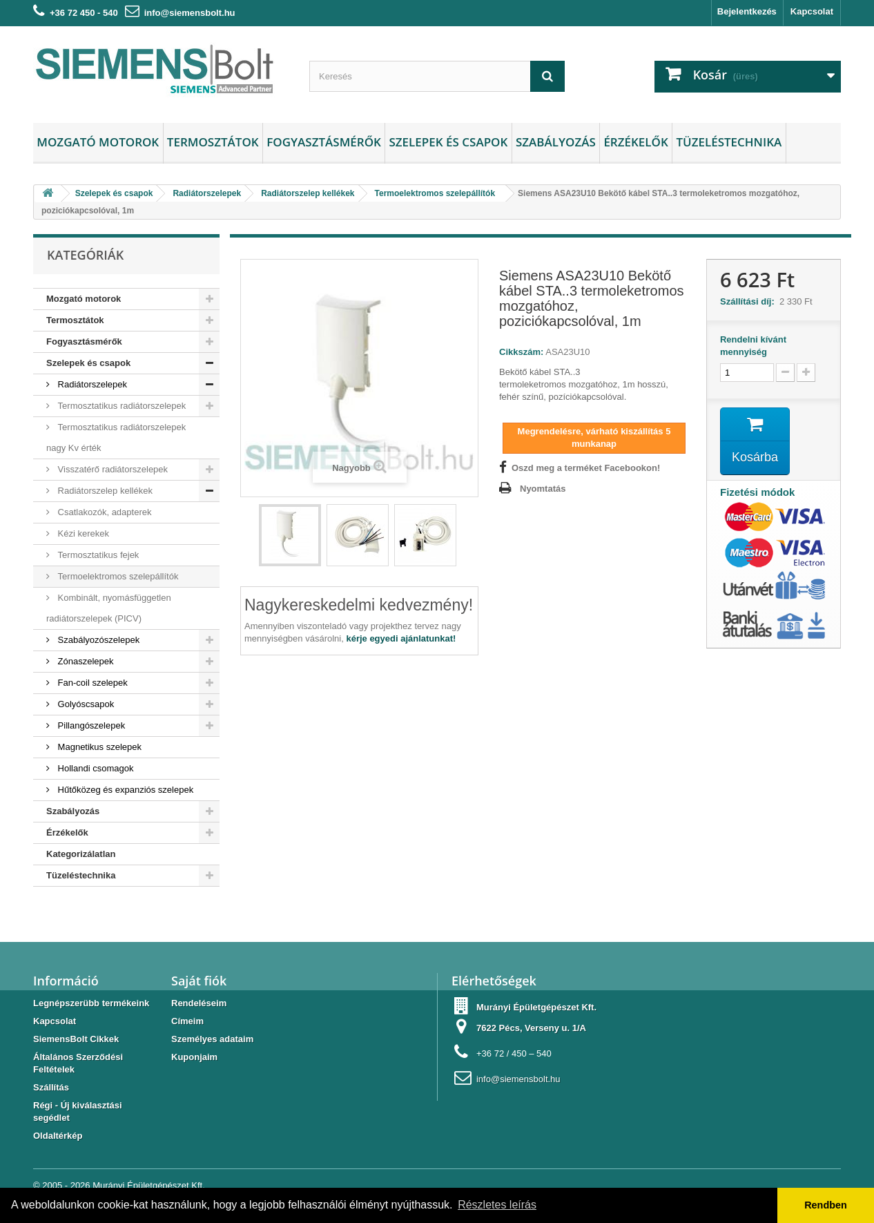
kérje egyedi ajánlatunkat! (401, 638)
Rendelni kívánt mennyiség (753, 345)
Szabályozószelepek (97, 640)
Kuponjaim (194, 1057)
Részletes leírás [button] (497, 1205)
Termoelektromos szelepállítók (116, 576)
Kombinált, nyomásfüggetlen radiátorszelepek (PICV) (108, 608)
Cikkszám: (521, 352)
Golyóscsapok (84, 704)
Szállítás (51, 1087)
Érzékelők (635, 142)
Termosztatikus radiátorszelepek (120, 406)
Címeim (187, 1021)
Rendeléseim (198, 1003)
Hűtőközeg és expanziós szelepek (124, 789)
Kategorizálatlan (80, 854)
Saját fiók (198, 980)
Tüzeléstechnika (728, 142)
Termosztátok (213, 142)
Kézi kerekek (82, 533)
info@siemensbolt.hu (189, 13)
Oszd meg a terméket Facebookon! (586, 468)
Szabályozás (556, 142)
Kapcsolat (811, 11)
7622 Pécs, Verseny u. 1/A (531, 1028)
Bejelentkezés (747, 11)
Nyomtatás (542, 488)
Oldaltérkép (58, 1135)
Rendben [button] (825, 1205)
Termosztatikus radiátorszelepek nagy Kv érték (116, 437)
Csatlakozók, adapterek (103, 512)
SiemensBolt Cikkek (76, 1039)
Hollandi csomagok (94, 768)
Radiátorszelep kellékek (104, 490)
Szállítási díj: (749, 301)
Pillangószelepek (90, 725)
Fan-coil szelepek (91, 682)
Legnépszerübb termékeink (91, 1003)
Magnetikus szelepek (98, 747)
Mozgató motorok (98, 142)
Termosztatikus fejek (97, 555)
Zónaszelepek (84, 661)
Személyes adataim (212, 1039)
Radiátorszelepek (91, 384)
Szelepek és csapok (448, 142)
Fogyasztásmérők (323, 142)
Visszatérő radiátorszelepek (111, 469)
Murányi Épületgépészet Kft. (149, 1185)
